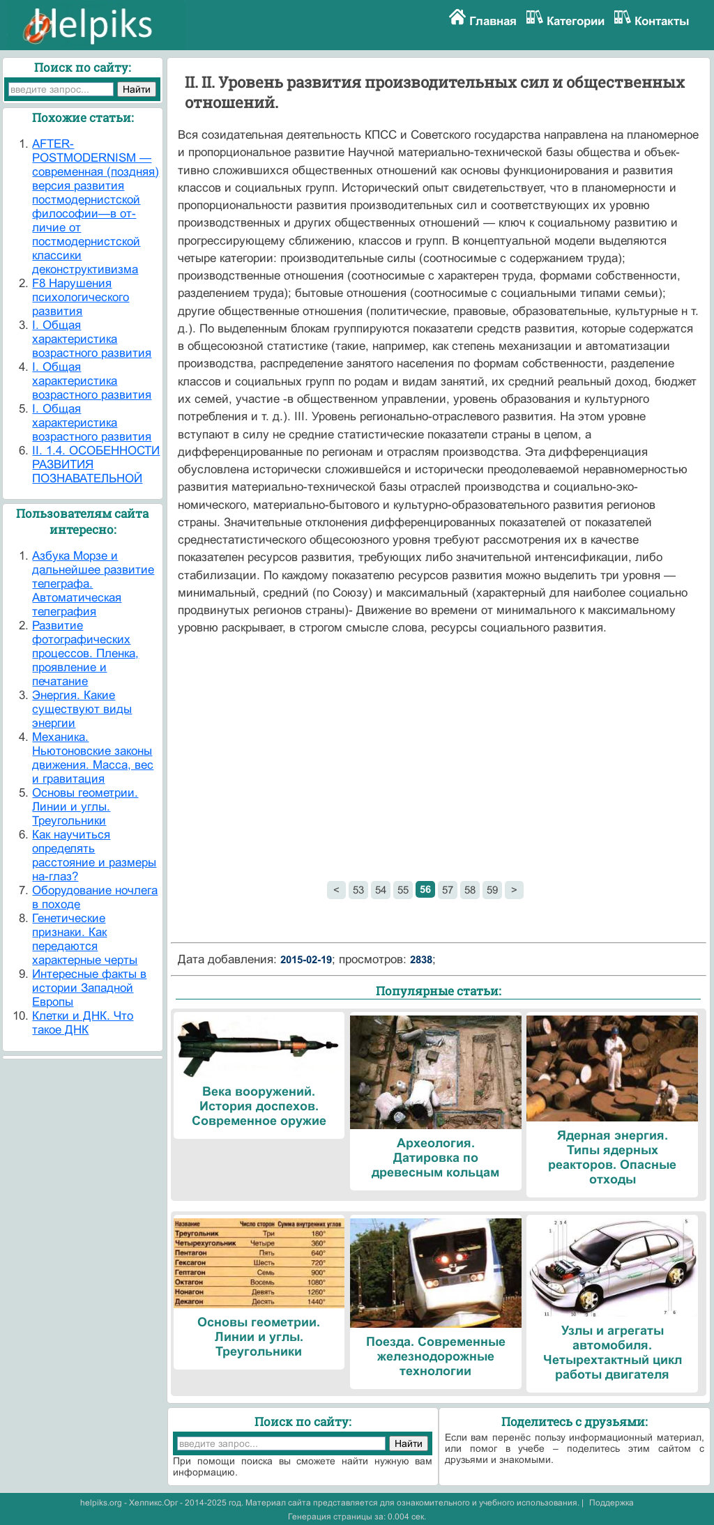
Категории (576, 21)
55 (403, 890)
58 (470, 890)
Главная (493, 21)
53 (358, 890)
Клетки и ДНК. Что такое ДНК (82, 1022)
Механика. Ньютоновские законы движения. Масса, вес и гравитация (92, 758)
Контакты (662, 21)
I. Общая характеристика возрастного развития (91, 339)
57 (447, 890)
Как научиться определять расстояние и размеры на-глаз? (94, 855)
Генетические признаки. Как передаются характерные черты (84, 939)
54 (380, 890)
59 (492, 890)
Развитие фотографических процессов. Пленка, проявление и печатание (85, 653)
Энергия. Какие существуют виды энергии (82, 709)
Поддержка (611, 1503)
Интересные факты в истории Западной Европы (89, 988)
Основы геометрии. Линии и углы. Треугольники (85, 806)
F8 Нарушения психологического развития (80, 297)
